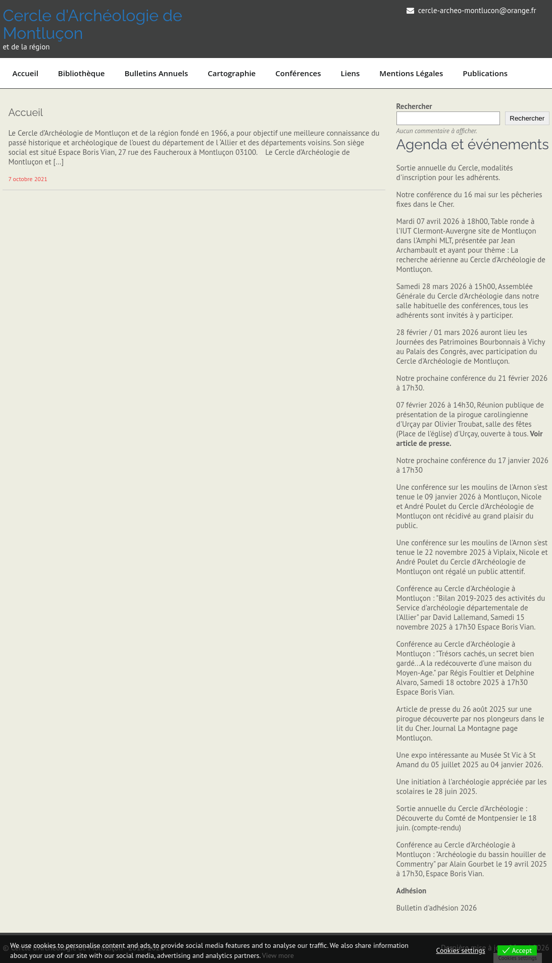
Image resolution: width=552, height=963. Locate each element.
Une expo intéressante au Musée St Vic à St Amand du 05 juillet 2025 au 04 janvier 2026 (469, 759)
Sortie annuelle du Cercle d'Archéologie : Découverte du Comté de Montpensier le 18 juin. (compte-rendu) (466, 818)
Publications (485, 73)
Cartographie (232, 73)
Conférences (298, 73)
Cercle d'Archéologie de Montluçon (92, 24)
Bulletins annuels (156, 73)
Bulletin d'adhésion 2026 (436, 908)
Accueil (25, 73)
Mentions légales (411, 73)
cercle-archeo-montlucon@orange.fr (477, 10)
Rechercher (414, 106)
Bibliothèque (81, 73)
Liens (350, 73)
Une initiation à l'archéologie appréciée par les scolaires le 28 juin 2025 (471, 786)
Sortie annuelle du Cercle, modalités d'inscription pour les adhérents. (454, 172)
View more (278, 955)
